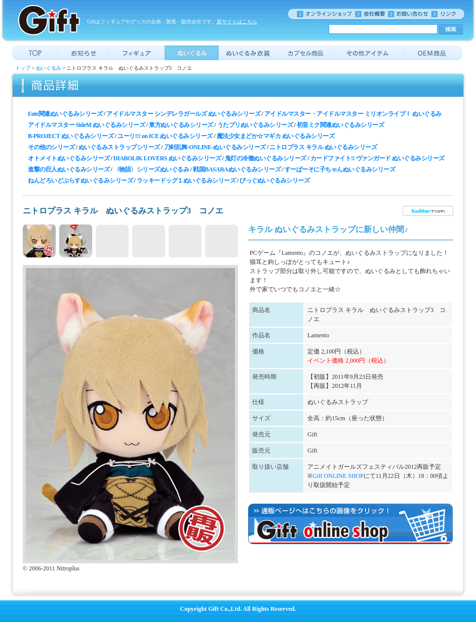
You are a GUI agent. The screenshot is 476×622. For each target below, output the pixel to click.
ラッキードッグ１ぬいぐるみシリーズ (186, 180)
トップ (22, 68)
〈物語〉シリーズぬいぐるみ (151, 169)
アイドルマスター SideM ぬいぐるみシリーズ (86, 124)
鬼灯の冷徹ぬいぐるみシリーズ (265, 158)
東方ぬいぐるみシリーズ (181, 124)
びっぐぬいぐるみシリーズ (274, 180)
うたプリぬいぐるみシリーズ (255, 124)
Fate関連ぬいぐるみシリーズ (65, 113)
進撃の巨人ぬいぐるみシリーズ (68, 169)
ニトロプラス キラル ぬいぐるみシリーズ (323, 147)
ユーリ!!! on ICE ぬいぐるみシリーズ (165, 136)
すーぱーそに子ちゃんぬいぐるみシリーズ (340, 169)
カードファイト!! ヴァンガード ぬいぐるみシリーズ (377, 158)
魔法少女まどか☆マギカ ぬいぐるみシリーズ (276, 136)
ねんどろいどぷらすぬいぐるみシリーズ (80, 180)
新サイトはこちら (237, 21)
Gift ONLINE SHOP (338, 475)
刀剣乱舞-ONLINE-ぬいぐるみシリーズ (215, 147)
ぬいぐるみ (48, 68)
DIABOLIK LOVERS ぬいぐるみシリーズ (167, 158)
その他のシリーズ (51, 147)
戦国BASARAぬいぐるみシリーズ (237, 169)
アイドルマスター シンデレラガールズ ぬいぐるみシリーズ (183, 113)
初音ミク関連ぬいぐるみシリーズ (340, 124)
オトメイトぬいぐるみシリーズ (68, 158)
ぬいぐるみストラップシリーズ (119, 147)
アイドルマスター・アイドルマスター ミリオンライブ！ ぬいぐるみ (353, 113)
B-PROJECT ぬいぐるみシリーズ (70, 136)
